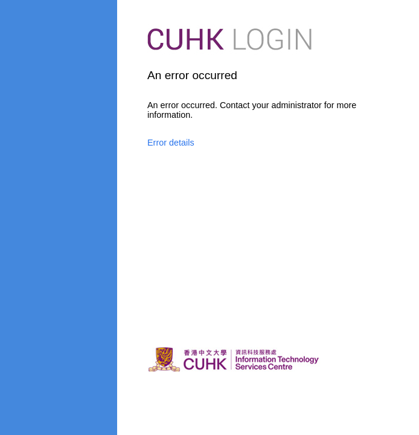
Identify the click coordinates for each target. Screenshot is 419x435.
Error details (170, 142)
